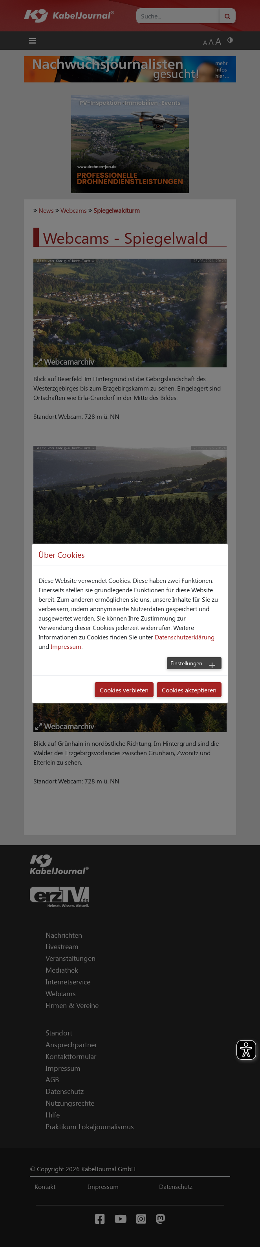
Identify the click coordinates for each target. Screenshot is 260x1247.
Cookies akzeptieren (189, 689)
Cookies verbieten (124, 689)
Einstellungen (186, 663)
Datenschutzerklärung (184, 636)
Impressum (66, 646)
